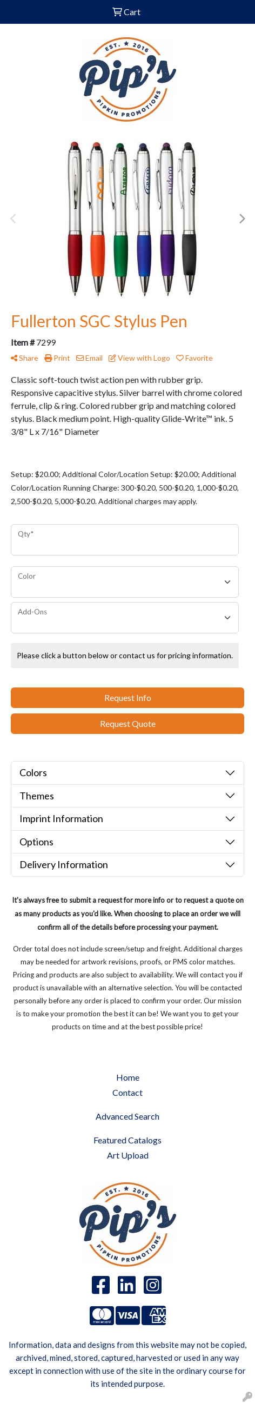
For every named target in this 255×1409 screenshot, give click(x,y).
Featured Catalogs (127, 1140)
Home (127, 1077)
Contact (127, 1092)
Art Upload (128, 1155)
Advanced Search (127, 1116)
